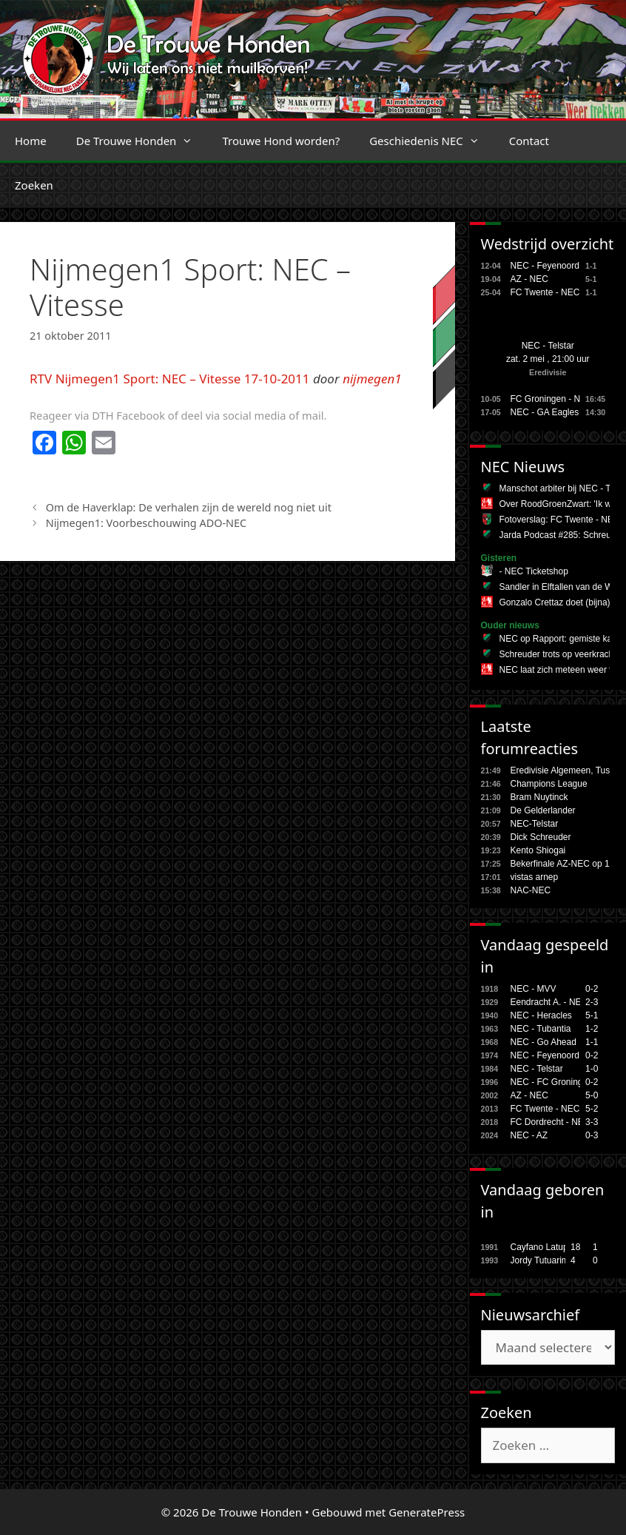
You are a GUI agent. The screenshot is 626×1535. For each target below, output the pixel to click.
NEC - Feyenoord (545, 266)
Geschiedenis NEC (431, 140)
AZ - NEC (529, 279)
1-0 (591, 1069)
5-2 (591, 1109)
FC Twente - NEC (545, 292)
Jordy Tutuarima (542, 1260)
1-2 (591, 1029)
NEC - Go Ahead (543, 1042)
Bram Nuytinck (539, 797)
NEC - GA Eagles (545, 412)
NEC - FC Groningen (552, 1082)
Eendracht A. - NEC (549, 1002)
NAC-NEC (531, 890)
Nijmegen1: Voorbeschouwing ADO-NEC (146, 523)
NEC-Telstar (535, 824)
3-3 (591, 1122)
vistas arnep (535, 877)
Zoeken (34, 185)
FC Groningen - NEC (552, 399)
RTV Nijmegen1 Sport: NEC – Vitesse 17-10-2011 (170, 378)
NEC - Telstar (548, 345)
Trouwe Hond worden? (281, 140)
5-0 (591, 1095)
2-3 (591, 1002)
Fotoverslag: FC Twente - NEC (559, 519)
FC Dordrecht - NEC (550, 1122)
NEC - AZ (529, 1135)
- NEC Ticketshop (533, 571)
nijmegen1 (372, 378)
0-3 (591, 1135)
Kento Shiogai (538, 850)
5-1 (591, 1015)
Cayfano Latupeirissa (552, 1247)
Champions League (549, 784)
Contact (529, 140)
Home (31, 140)
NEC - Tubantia (541, 1029)
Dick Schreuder (541, 837)
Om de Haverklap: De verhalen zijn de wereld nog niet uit (188, 507)
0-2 (591, 989)
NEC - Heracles (541, 1015)
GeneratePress (426, 1512)
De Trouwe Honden (142, 140)
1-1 (591, 1042)
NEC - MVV (533, 989)
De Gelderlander (543, 810)
